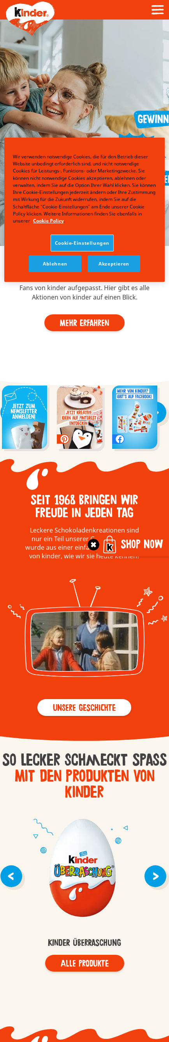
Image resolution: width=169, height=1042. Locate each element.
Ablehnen (55, 263)
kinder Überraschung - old (84, 869)
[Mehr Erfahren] (84, 322)
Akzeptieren (114, 263)
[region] (84, 210)
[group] (24, 418)
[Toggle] (93, 545)
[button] (7, 88)
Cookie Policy (48, 220)
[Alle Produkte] (84, 963)
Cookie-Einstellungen (82, 243)
